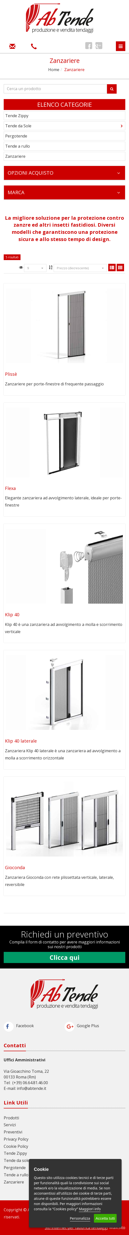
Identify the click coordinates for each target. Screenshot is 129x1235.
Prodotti (11, 1118)
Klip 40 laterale (21, 741)
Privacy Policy (16, 1139)
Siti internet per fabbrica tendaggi (76, 1227)
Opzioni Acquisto (64, 172)
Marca (64, 192)
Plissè (11, 374)
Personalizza (80, 1218)
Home (53, 69)
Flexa (10, 488)
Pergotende (16, 136)
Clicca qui (65, 957)
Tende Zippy (16, 115)
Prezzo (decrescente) (80, 268)
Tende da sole (17, 1160)
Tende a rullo (17, 146)
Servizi (10, 1125)
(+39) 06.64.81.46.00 (30, 1082)
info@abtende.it (31, 1088)
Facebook (19, 1025)
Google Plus (81, 1025)
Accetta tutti (105, 1218)
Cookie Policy (16, 1146)
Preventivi (13, 1132)
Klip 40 (12, 615)
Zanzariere (15, 156)
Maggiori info (90, 1209)
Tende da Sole (18, 126)
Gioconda (15, 867)
